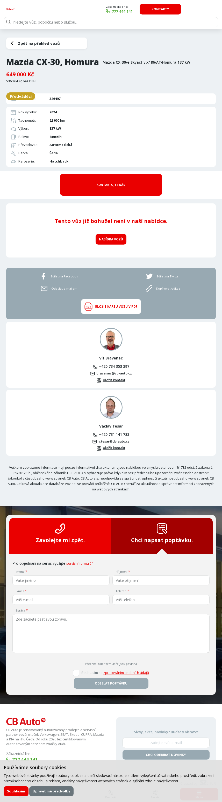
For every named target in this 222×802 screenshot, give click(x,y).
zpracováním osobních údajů (126, 663)
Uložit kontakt (114, 370)
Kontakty (195, 9)
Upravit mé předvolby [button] (52, 791)
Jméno (20, 562)
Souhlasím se (115, 663)
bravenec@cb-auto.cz (114, 363)
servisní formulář (80, 553)
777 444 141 (157, 11)
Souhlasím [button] (16, 791)
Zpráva (20, 601)
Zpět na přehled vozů (39, 43)
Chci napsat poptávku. (162, 524)
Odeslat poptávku (111, 674)
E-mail (20, 581)
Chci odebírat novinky (166, 745)
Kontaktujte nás (111, 179)
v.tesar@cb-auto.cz (114, 431)
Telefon (121, 581)
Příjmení (121, 562)
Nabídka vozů (111, 228)
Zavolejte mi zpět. (60, 524)
